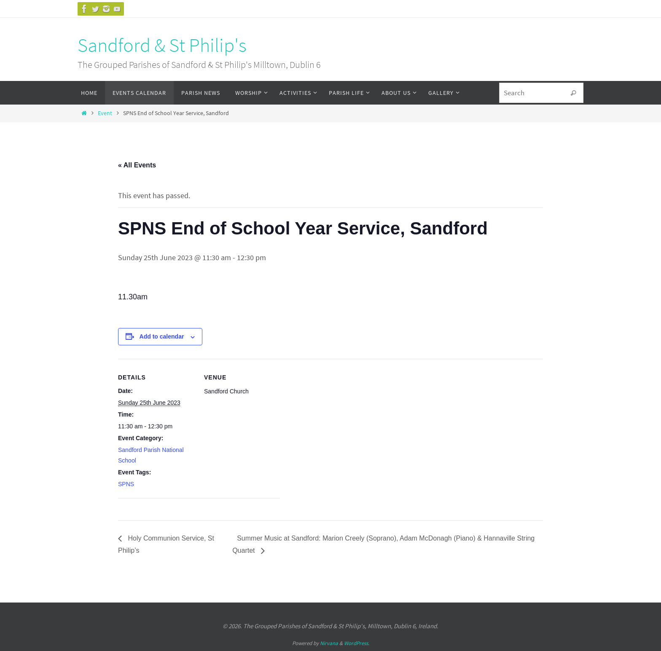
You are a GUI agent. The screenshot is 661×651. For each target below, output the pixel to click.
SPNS (126, 484)
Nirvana (329, 643)
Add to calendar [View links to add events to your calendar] (162, 336)
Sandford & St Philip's (162, 45)
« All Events (137, 165)
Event (105, 113)
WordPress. (356, 643)
